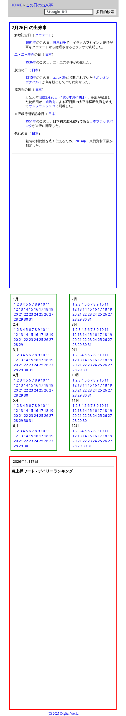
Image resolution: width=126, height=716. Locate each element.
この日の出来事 (39, 5)
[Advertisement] (63, 222)
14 (26, 309)
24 (36, 314)
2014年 (80, 141)
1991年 (30, 42)
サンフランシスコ (42, 106)
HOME (16, 5)
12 (16, 309)
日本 (48, 54)
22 (26, 314)
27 (51, 314)
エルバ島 (59, 77)
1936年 (30, 62)
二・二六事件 (24, 54)
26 (46, 314)
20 (16, 314)
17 (41, 309)
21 (21, 314)
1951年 (30, 121)
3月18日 (78, 97)
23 (31, 314)
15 (31, 309)
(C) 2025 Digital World (63, 713)
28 (16, 319)
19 (51, 309)
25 (41, 314)
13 (21, 309)
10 (43, 304)
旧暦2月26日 (48, 97)
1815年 (30, 77)
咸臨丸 (50, 101)
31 (31, 319)
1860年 (66, 97)
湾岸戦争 (59, 42)
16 (36, 309)
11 (48, 304)
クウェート (43, 35)
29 (21, 319)
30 (26, 319)
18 (46, 309)
